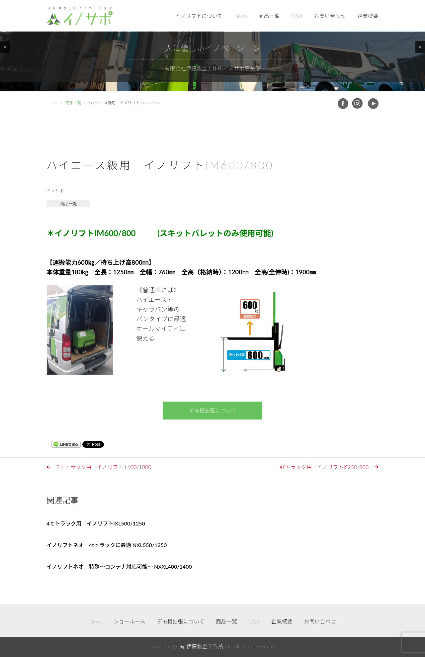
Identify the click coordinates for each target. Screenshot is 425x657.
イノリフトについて (199, 16)
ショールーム (129, 621)
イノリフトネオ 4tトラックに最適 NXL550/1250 (106, 545)
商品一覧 (269, 16)
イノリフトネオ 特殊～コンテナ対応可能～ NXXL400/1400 (119, 566)
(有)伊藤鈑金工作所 (200, 646)
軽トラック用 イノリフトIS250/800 (324, 467)
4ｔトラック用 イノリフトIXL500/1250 (95, 523)
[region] (212, 45)
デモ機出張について (212, 410)
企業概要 (368, 16)
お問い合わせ (330, 16)
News (240, 16)
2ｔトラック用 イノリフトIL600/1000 (103, 467)
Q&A (296, 16)
